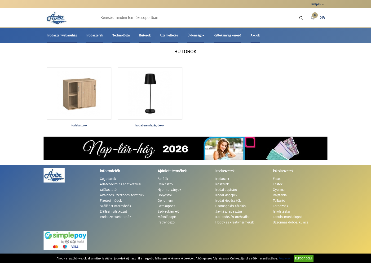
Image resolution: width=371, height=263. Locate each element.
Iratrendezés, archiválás (232, 216)
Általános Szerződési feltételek (122, 195)
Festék (278, 184)
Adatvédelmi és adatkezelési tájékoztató (120, 187)
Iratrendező (166, 222)
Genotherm (166, 200)
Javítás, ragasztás (229, 211)
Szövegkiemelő (168, 211)
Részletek (284, 258)
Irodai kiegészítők (228, 200)
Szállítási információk (115, 206)
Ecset (277, 178)
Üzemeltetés (169, 35)
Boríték (163, 178)
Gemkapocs (166, 206)
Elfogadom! (303, 258)
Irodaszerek (94, 35)
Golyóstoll (165, 195)
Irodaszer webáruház (62, 35)
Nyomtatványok (169, 189)
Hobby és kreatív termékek (234, 222)
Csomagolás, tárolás (230, 206)
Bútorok (145, 35)
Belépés (316, 4)
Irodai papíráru (226, 189)
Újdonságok (195, 35)
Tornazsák (280, 206)
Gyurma (279, 189)
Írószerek (222, 184)
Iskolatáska (281, 211)
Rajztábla (280, 195)
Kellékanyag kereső (227, 35)
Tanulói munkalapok (287, 216)
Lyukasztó (165, 184)
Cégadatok (108, 178)
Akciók (255, 35)
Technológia (121, 35)
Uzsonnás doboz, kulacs (290, 222)
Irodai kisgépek (226, 195)
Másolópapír (167, 216)
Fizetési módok (111, 200)
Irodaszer (222, 178)
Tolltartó (279, 200)
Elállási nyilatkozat (113, 211)
